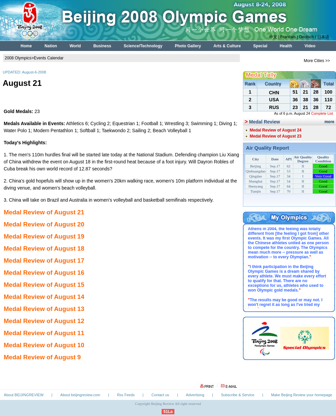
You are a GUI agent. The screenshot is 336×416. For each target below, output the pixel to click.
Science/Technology (143, 46)
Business (102, 46)
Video (309, 46)
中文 (273, 37)
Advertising (195, 395)
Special (260, 46)
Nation (51, 46)
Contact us (160, 395)
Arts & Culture (227, 46)
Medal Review (264, 121)
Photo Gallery (188, 46)
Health (286, 46)
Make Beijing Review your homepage (301, 395)
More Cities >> (317, 60)
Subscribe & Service (237, 395)
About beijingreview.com (80, 395)
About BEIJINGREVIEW (24, 395)
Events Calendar (49, 58)
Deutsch (306, 37)
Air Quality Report (267, 148)
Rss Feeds (126, 395)
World (75, 46)
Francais (288, 37)
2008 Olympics (18, 58)
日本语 (323, 37)
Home (26, 46)
